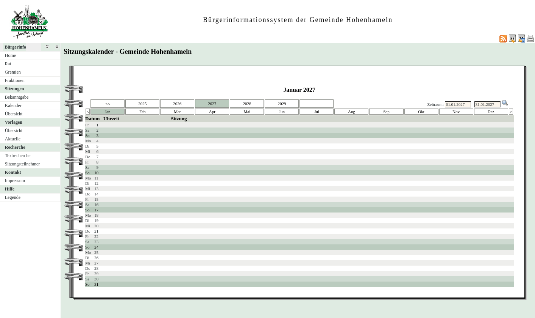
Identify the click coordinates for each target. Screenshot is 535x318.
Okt (421, 111)
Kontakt (13, 172)
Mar (177, 111)
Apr (212, 111)
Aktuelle (12, 139)
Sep (386, 111)
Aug (351, 111)
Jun (282, 111)
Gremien (13, 72)
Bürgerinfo (15, 47)
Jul (316, 111)
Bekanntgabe (17, 97)
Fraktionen (15, 80)
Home (10, 55)
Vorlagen (13, 122)
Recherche (15, 147)
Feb (142, 111)
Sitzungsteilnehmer (22, 164)
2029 (282, 103)
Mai (247, 111)
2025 (142, 103)
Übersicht (14, 113)
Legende (12, 197)
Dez (491, 111)
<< (107, 103)
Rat (8, 63)
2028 (247, 103)
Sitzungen (14, 88)
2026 (177, 103)
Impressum (15, 180)
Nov (456, 111)
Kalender (13, 105)
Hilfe (9, 189)
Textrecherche (18, 155)
